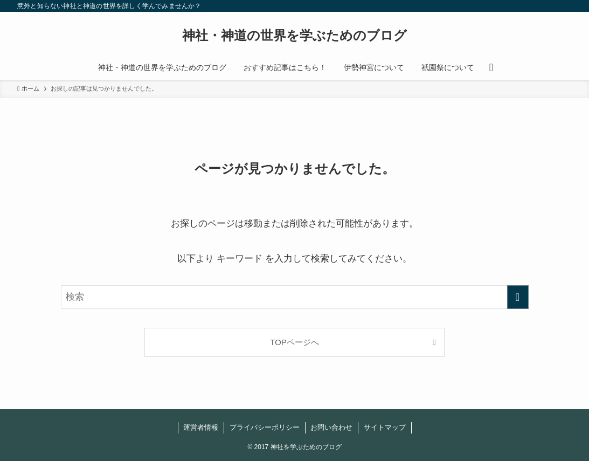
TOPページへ (294, 342)
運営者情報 (200, 427)
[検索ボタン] (491, 67)
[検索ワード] (295, 297)
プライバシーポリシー (265, 427)
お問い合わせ (331, 427)
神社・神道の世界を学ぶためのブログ (294, 35)
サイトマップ (385, 427)
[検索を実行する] (518, 297)
